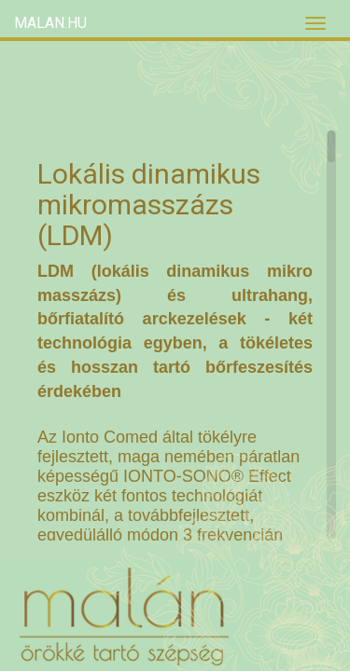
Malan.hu (50, 23)
